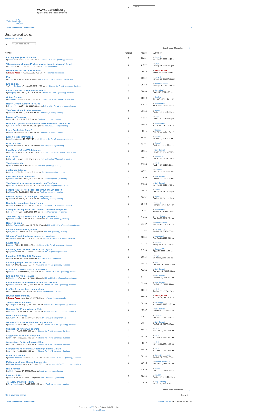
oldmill (10, 371)
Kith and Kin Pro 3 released (20, 276)
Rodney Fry (13, 106)
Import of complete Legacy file (22, 229)
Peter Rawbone (15, 86)
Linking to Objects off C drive (21, 57)
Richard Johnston (15, 358)
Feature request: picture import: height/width (29, 196)
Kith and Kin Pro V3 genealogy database (56, 60)
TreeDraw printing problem (20, 382)
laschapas (12, 238)
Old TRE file (12, 156)
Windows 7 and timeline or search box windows (30, 236)
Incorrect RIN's (13, 375)
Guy (9, 119)
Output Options (14, 97)
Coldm (10, 132)
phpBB (90, 407)
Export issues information (19, 137)
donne (10, 60)
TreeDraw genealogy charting (53, 66)
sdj (9, 265)
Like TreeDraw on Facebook (20, 176)
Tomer (10, 79)
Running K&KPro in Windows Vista (24, 309)
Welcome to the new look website (23, 70)
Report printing (14, 223)
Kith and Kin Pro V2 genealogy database (60, 285)
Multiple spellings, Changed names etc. (26, 362)
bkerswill (11, 159)
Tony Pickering (14, 384)
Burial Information (15, 355)
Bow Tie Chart (13, 143)
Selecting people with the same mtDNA (26, 262)
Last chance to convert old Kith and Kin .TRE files (31, 282)
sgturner (11, 66)
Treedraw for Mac (15, 163)
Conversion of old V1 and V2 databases (26, 269)
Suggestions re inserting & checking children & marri (33, 348)
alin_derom (12, 232)
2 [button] (189, 48)
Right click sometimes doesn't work (24, 203)
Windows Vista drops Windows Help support (29, 322)
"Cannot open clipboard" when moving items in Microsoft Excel (39, 64)
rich (9, 291)
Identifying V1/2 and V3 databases (23, 150)
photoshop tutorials (16, 170)
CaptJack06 (13, 252)
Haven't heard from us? (18, 296)
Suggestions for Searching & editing (25, 342)
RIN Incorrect (13, 368)
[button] (192, 48)
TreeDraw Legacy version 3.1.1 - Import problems (31, 216)
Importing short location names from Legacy (29, 249)
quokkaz (11, 139)
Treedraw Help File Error (18, 302)
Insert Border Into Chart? (19, 130)
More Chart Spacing (16, 315)
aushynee (12, 172)
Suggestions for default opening (22, 329)
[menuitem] (18, 20)
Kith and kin (12, 84)
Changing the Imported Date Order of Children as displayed (36, 209)
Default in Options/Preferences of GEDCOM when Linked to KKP (39, 123)
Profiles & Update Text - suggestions (25, 289)
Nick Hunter (13, 152)
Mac (8, 77)
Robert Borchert (14, 225)
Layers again (13, 243)
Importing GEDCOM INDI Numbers (23, 256)
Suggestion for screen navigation (23, 335)
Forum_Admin (14, 73)
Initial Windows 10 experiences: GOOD (26, 90)
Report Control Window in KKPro (23, 103)
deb (9, 165)
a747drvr (11, 318)
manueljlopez (13, 219)
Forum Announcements (55, 73)
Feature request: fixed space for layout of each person (34, 190)
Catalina (11, 99)
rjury (10, 258)
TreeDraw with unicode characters (23, 110)
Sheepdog (12, 93)
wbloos (11, 112)
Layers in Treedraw (16, 117)
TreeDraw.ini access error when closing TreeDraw (31, 183)
